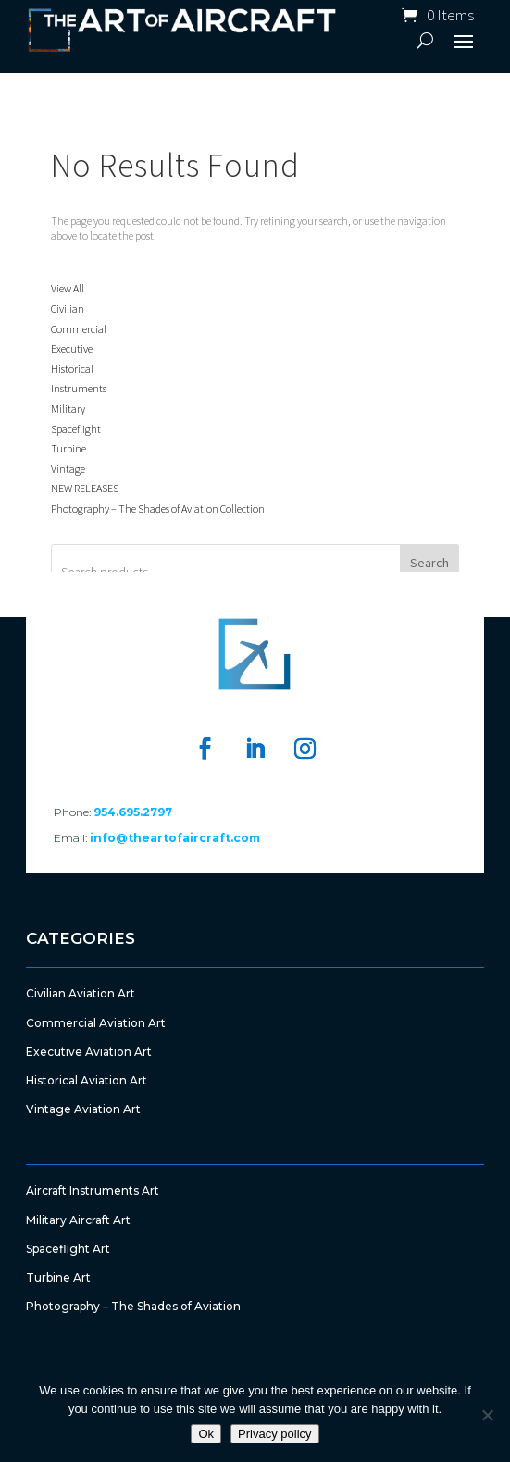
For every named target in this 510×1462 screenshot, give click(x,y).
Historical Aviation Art (86, 1080)
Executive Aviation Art (89, 1052)
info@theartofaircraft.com (175, 838)
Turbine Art (58, 1277)
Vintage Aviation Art (83, 1109)
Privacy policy (274, 1434)
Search (429, 562)
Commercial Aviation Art (96, 1023)
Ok (206, 1434)
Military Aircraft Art (78, 1220)
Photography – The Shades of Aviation (133, 1306)
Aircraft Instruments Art (92, 1190)
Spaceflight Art (68, 1249)
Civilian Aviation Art (80, 993)
